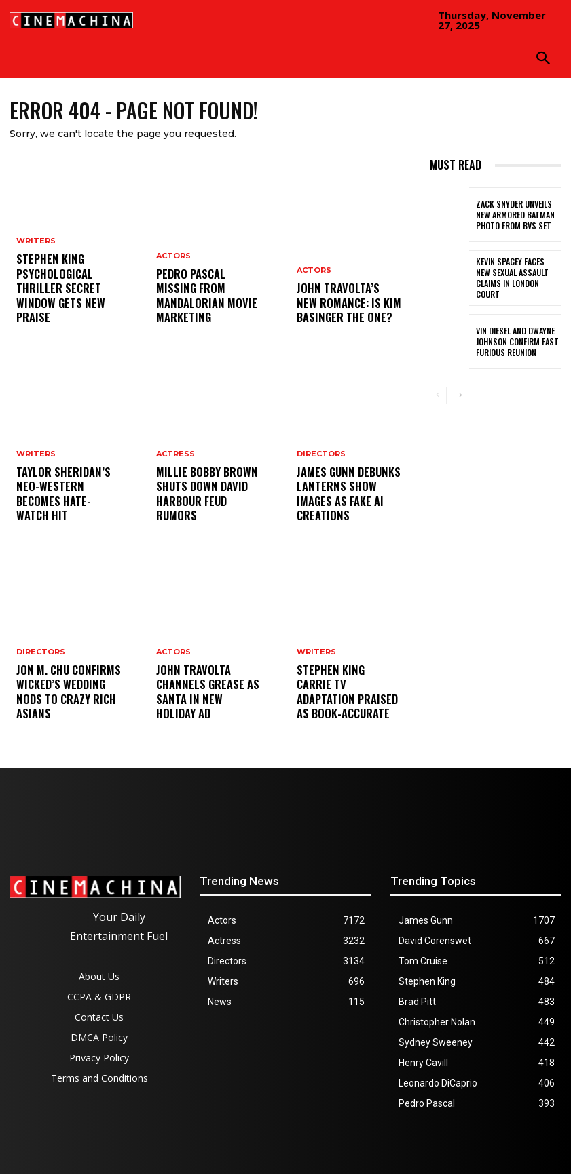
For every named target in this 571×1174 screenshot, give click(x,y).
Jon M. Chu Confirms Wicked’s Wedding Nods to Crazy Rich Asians (67, 701)
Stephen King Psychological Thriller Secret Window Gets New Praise (54, 294)
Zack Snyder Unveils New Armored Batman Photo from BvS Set (517, 214)
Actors (173, 277)
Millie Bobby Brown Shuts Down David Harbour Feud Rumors (207, 503)
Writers (36, 252)
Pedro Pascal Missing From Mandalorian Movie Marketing (205, 305)
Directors (40, 673)
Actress (175, 475)
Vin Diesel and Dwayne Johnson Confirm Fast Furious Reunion (513, 341)
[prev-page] (438, 395)
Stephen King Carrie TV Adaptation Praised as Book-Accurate (349, 701)
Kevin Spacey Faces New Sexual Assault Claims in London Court (517, 278)
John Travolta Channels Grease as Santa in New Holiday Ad (202, 696)
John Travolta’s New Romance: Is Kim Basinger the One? (343, 305)
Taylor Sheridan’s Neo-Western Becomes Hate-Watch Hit (66, 503)
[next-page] (460, 395)
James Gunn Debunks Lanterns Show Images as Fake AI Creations (348, 503)
